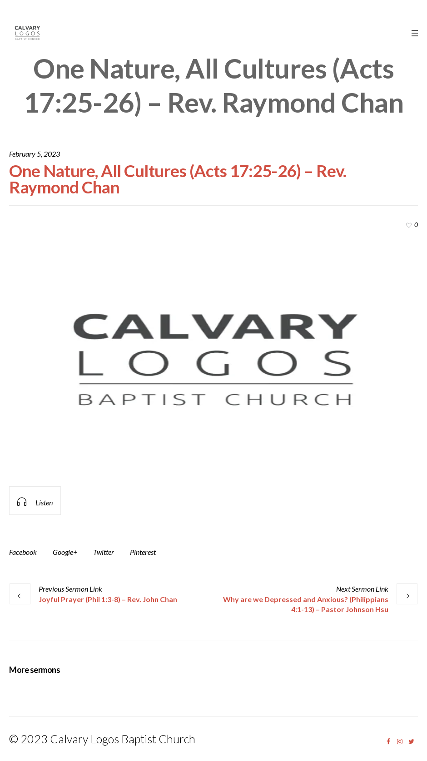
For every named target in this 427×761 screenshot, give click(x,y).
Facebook (23, 552)
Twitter (103, 552)
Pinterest (143, 552)
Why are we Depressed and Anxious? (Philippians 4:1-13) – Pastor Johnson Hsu (305, 604)
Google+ (65, 552)
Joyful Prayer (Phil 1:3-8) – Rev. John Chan (108, 599)
